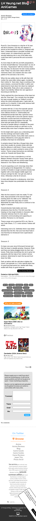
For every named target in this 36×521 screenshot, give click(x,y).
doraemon (15, 466)
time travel (13, 484)
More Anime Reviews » (25, 271)
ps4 (24, 491)
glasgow (12, 472)
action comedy (20, 484)
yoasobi (30, 296)
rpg (24, 489)
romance (20, 466)
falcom (24, 486)
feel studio (24, 470)
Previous (8, 335)
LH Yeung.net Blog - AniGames (16, 5)
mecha (16, 496)
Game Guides (18, 453)
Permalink (4, 276)
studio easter (8, 293)
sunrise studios (14, 478)
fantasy (26, 468)
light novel (25, 475)
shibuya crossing (7, 290)
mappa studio (18, 489)
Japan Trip (18, 457)
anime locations (19, 468)
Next (28, 367)
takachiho (29, 293)
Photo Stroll (18, 459)
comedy (11, 285)
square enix (18, 470)
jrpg (19, 487)
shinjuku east (18, 290)
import (25, 466)
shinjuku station (29, 290)
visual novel (18, 486)
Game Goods (18, 451)
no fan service (19, 491)
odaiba (9, 287)
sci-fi (25, 480)
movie (20, 496)
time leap (17, 296)
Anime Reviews (18, 446)
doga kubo (19, 285)
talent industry (8, 296)
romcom (26, 287)
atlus (19, 474)
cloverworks (23, 482)
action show (23, 487)
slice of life (12, 470)
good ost (18, 493)
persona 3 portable (14, 480)
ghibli (13, 482)
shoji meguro (22, 477)
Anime (18, 444)
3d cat (5, 285)
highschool (12, 493)
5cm (10, 482)
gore (18, 464)
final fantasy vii (14, 477)
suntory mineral (19, 293)
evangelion (12, 489)
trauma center (22, 478)
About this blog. (18, 510)
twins (24, 296)
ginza (26, 285)
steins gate (11, 468)
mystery (16, 472)
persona (21, 480)
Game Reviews (18, 455)
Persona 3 (17, 495)
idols (31, 285)
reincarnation (18, 287)
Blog (18, 448)
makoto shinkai (13, 487)
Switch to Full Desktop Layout (18, 514)
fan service (13, 464)
